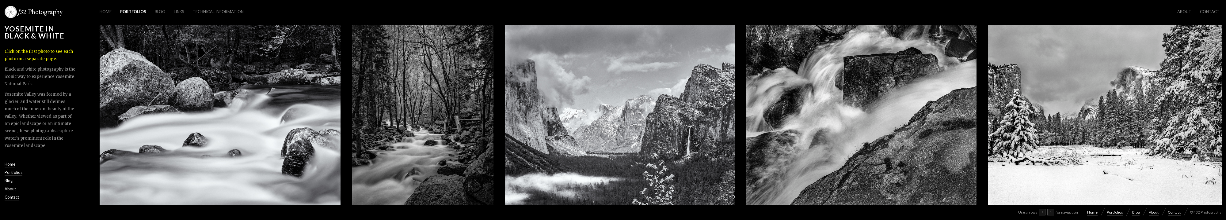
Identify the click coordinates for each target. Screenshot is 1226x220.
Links (179, 11)
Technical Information (218, 11)
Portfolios (133, 11)
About (1184, 11)
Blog (160, 11)
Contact (1210, 11)
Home (106, 11)
